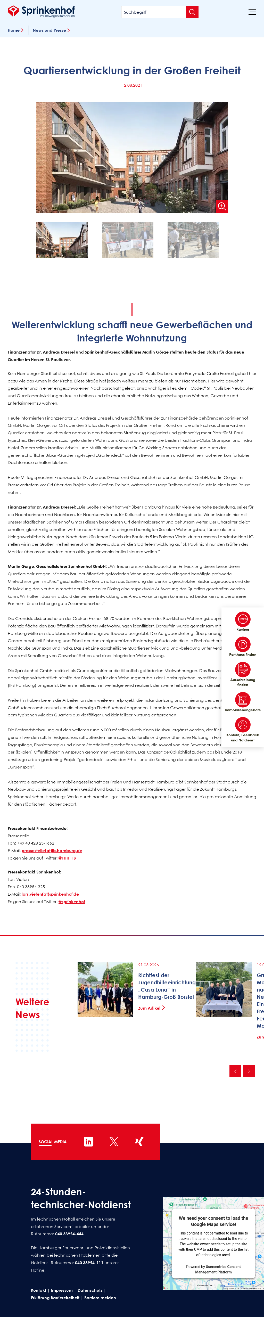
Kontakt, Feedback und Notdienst (242, 729)
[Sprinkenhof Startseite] (41, 11)
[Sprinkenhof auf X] (114, 1141)
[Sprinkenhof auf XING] (139, 1141)
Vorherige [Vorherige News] (235, 1071)
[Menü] (252, 12)
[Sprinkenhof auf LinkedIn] (89, 1141)
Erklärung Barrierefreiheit (55, 1297)
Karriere (243, 621)
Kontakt (38, 1290)
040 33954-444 (69, 1234)
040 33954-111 (89, 1262)
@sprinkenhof (72, 901)
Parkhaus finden (242, 647)
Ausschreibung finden (242, 674)
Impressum (62, 1290)
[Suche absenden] (192, 12)
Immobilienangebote (242, 702)
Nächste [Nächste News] (249, 1071)
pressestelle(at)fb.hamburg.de (52, 850)
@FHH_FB (67, 858)
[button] (66, 241)
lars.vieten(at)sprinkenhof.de (50, 894)
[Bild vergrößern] (222, 206)
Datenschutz (90, 1290)
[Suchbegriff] (160, 12)
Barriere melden (100, 1297)
